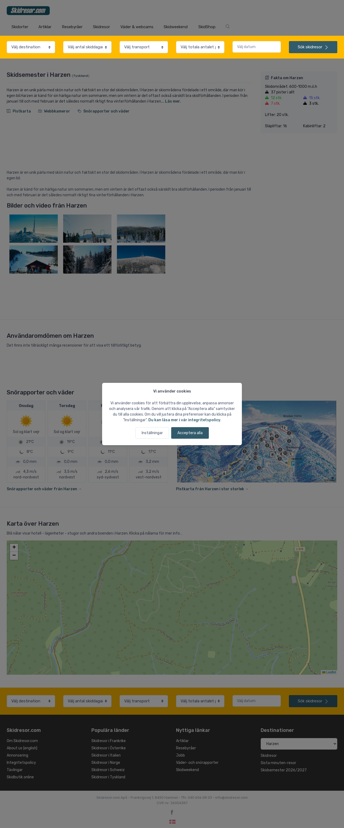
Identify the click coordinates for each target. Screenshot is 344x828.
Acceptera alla (190, 433)
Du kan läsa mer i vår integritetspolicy (184, 420)
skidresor (313, 47)
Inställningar (152, 433)
